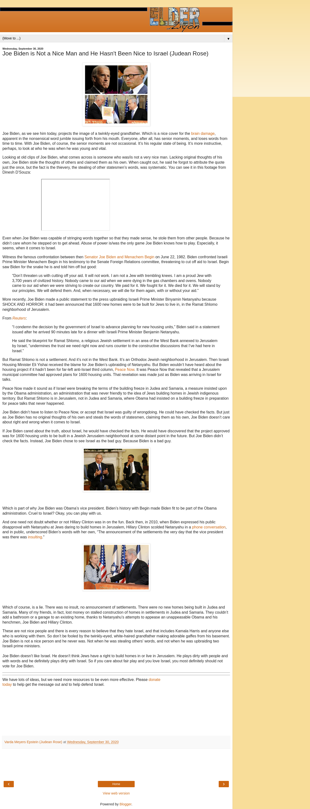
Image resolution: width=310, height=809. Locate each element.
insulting (35, 537)
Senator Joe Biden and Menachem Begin (120, 257)
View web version (116, 793)
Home (116, 784)
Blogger (126, 804)
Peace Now (124, 369)
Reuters (19, 318)
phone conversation (208, 527)
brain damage (203, 133)
